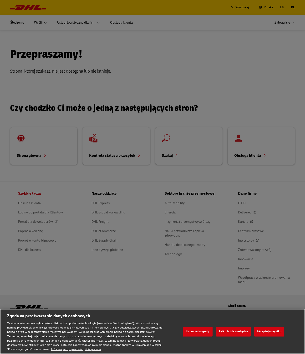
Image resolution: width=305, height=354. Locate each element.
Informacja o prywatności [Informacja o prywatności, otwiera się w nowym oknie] (67, 349)
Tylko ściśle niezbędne (233, 331)
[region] (152, 331)
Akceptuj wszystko (269, 331)
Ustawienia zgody (197, 331)
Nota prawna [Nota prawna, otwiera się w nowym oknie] (93, 349)
